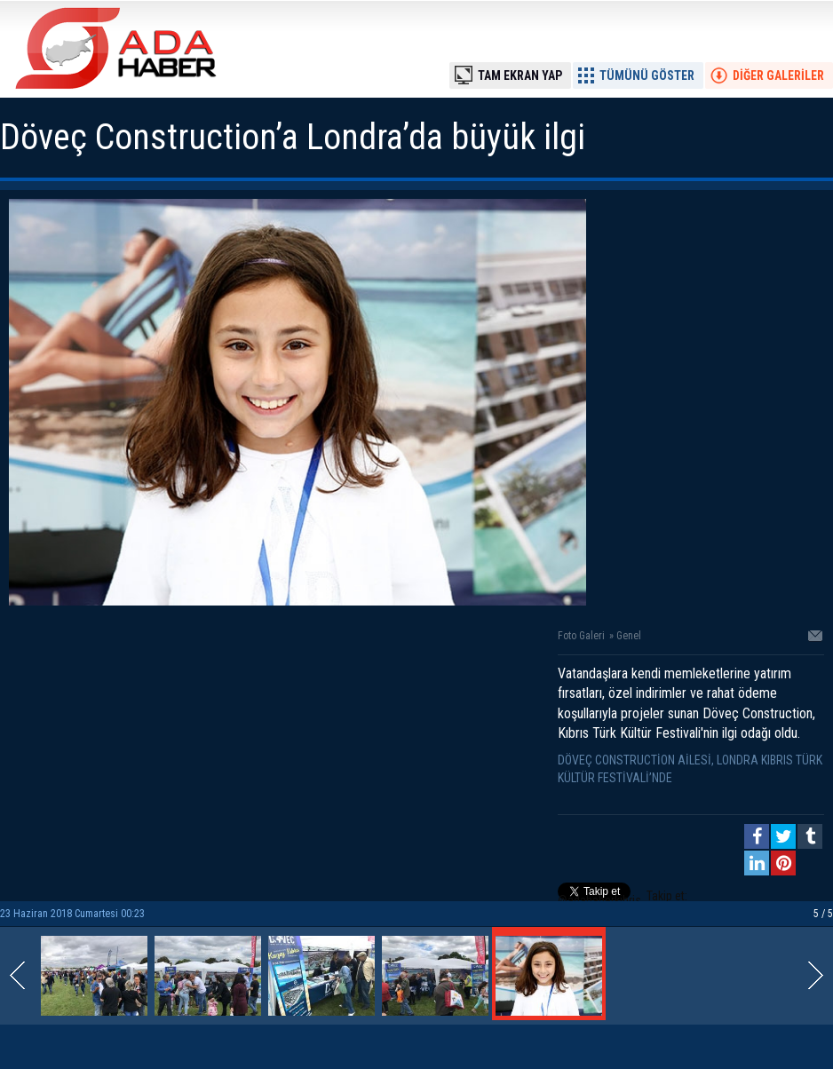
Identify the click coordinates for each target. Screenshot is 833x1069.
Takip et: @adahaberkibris (622, 898)
